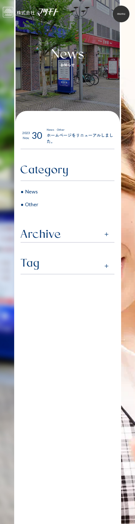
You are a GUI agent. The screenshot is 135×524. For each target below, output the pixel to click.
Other (31, 204)
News (31, 191)
